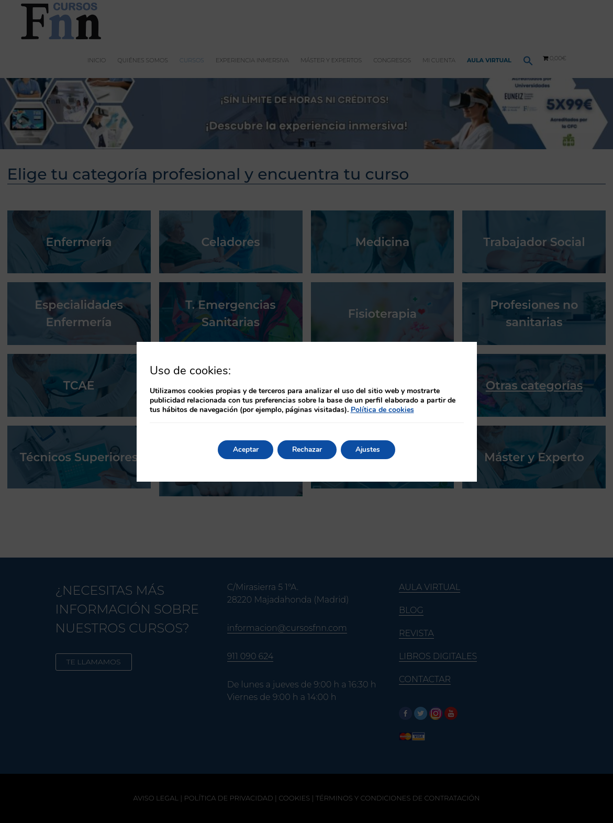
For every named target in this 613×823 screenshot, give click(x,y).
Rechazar (307, 449)
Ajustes (371, 449)
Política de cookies (382, 410)
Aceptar (243, 449)
